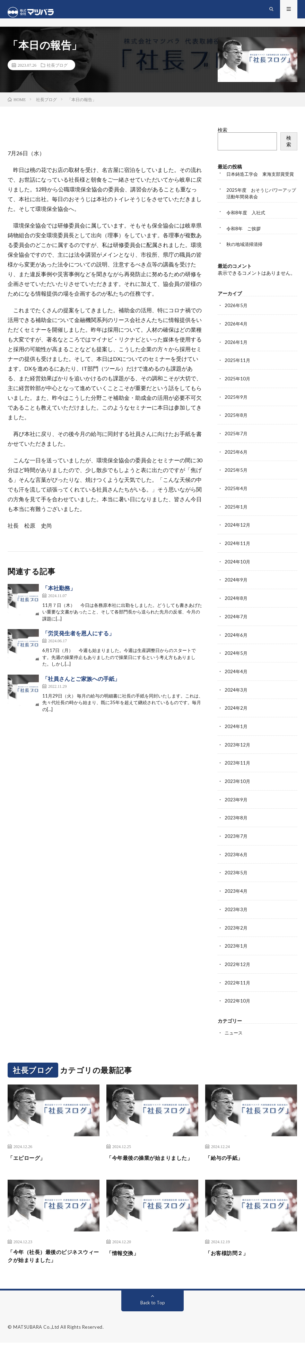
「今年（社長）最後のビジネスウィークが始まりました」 (52, 1273)
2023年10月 (238, 791)
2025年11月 (238, 376)
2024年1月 (236, 737)
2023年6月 (236, 863)
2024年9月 (236, 592)
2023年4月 (236, 899)
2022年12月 (238, 972)
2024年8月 (236, 610)
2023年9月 (236, 809)
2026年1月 (236, 358)
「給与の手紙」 (227, 1164)
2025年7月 (236, 448)
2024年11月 (238, 556)
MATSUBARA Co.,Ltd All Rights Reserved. (58, 1345)
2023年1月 (236, 954)
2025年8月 (236, 430)
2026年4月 (236, 340)
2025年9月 (236, 412)
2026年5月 (236, 321)
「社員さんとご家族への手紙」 (81, 684)
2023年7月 (236, 845)
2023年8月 (236, 827)
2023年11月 (238, 773)
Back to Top (153, 1321)
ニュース (234, 1039)
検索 (222, 136)
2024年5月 (236, 665)
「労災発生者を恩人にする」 (78, 639)
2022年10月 (238, 1008)
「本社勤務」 (59, 594)
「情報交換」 (125, 1268)
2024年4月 (236, 683)
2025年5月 (236, 484)
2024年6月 (236, 647)
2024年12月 (238, 538)
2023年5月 (236, 881)
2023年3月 (236, 918)
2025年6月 (236, 466)
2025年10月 (238, 394)
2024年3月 (236, 701)
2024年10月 (238, 574)
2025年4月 (236, 502)
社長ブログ (57, 71)
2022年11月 (238, 990)
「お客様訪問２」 (230, 1268)
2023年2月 (236, 936)
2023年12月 (238, 755)
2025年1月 (236, 520)
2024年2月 (236, 719)
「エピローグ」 (30, 1164)
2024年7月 (236, 629)
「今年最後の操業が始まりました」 (151, 1168)
